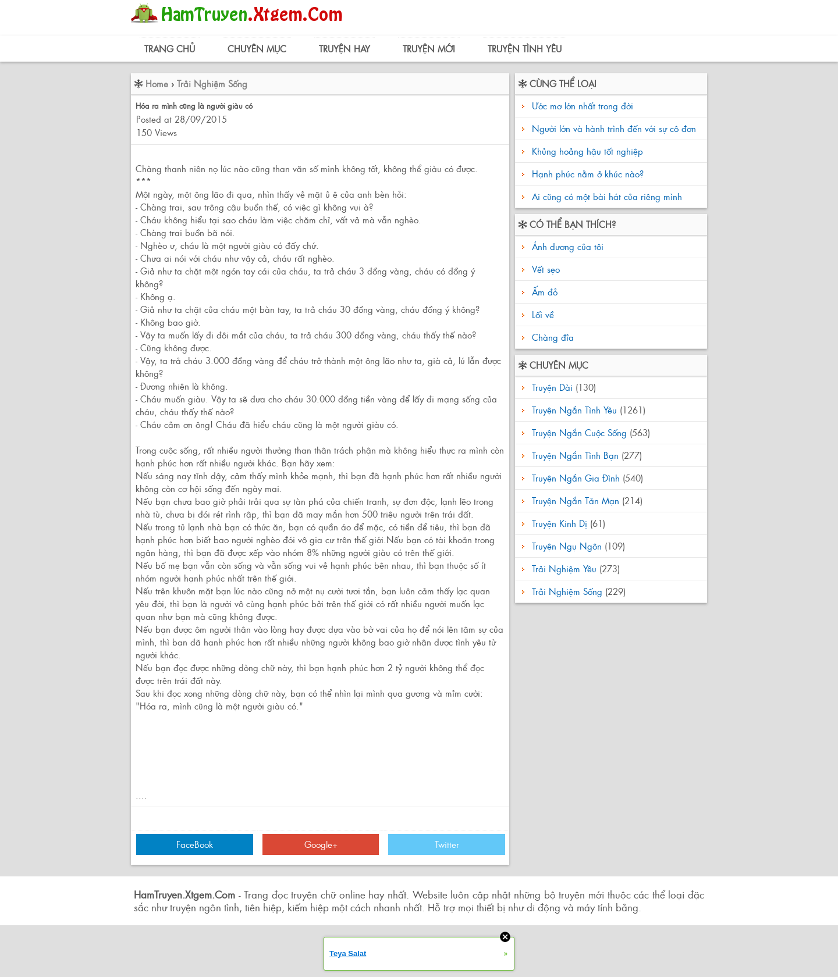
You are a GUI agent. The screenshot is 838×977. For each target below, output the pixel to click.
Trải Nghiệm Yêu (564, 568)
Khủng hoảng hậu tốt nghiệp (587, 151)
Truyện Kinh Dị (559, 523)
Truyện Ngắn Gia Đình (576, 477)
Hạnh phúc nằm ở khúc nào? (588, 173)
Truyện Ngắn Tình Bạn (575, 455)
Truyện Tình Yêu (525, 48)
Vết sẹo (544, 269)
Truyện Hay (344, 48)
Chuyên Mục (257, 48)
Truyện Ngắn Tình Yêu (574, 409)
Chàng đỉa (551, 337)
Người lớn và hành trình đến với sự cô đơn (614, 128)
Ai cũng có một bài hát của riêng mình (607, 196)
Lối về (541, 314)
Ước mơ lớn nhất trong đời (582, 105)
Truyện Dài (552, 387)
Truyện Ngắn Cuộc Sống (579, 432)
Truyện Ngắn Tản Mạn (575, 500)
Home (156, 83)
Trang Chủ (169, 48)
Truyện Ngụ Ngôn (567, 545)
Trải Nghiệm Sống (212, 83)
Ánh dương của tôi (566, 246)
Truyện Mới (429, 48)
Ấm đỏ (543, 291)
